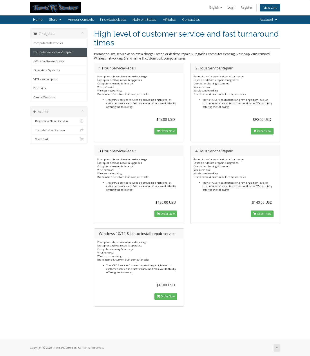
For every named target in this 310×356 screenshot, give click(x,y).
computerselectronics (48, 43)
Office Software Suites (48, 61)
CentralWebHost (44, 97)
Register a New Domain (58, 121)
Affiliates (169, 20)
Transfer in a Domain (58, 130)
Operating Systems (46, 70)
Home (37, 20)
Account (268, 20)
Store (55, 20)
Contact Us (191, 20)
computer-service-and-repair (53, 52)
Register (246, 7)
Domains (39, 88)
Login (231, 7)
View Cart (270, 8)
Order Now (166, 131)
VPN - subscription (45, 79)
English (215, 7)
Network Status (144, 20)
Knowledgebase (113, 20)
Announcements (81, 20)
